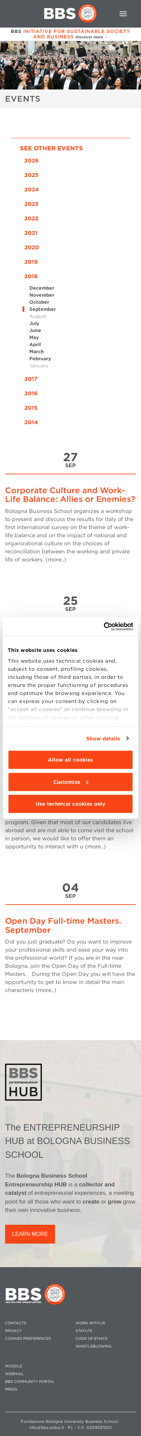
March (36, 351)
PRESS (11, 1389)
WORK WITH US (90, 1323)
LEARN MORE (30, 1234)
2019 (31, 262)
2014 (31, 422)
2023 (31, 204)
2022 (31, 218)
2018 (30, 276)
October (39, 302)
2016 (31, 393)
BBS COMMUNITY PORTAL (30, 1382)
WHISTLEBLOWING (94, 1346)
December (41, 288)
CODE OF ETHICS (92, 1338)
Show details (103, 738)
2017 (30, 379)
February (40, 358)
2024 (31, 189)
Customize (70, 782)
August (38, 316)
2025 (31, 175)
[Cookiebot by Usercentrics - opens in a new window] (103, 626)
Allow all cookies (70, 760)
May (34, 337)
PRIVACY (13, 1331)
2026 (31, 160)
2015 (30, 408)
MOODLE (13, 1366)
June (35, 330)
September (42, 309)
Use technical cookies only (70, 804)
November (41, 295)
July (34, 323)
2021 (30, 233)
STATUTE (84, 1331)
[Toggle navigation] (123, 14)
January (38, 365)
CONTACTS (15, 1323)
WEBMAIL (14, 1374)
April (35, 344)
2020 (31, 247)
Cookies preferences (28, 1338)
